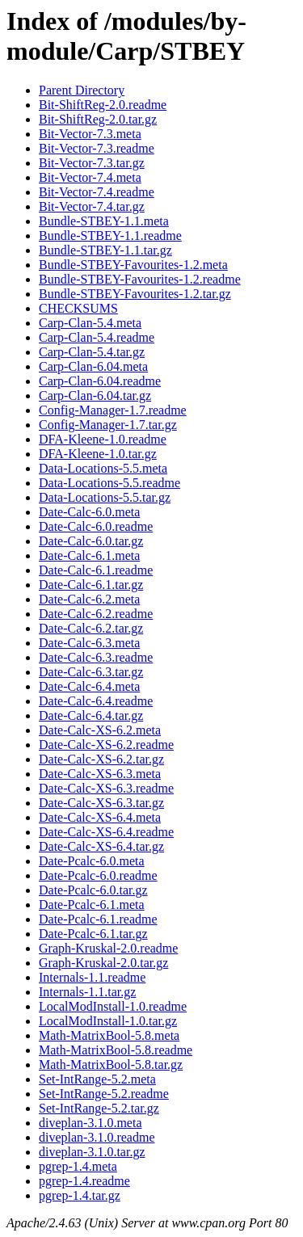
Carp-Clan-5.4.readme (96, 337)
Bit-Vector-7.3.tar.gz (92, 163)
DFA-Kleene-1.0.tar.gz (98, 454)
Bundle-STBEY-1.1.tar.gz (105, 250)
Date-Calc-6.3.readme (96, 657)
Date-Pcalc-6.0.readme (98, 875)
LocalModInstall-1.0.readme (113, 1006)
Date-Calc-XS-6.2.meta (100, 730)
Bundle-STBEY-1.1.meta (104, 221)
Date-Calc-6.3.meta (89, 643)
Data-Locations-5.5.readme (109, 483)
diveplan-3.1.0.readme (97, 1137)
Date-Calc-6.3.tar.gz (91, 672)
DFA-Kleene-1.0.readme (102, 439)
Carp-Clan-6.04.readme (100, 381)
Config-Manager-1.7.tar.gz (108, 424)
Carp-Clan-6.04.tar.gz (95, 395)
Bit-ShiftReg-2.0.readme (102, 104)
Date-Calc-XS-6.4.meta (100, 817)
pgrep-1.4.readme (84, 1181)
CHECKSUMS (78, 308)
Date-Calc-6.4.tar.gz (91, 715)
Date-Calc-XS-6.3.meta (100, 773)
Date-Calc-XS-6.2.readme (106, 744)
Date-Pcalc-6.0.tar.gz (93, 890)
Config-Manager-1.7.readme (113, 410)
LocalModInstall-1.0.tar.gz (108, 1021)
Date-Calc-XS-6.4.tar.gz (101, 846)
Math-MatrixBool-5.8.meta (109, 1035)
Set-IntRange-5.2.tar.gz (99, 1108)
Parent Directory (81, 90)
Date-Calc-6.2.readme (96, 614)
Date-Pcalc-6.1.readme (98, 919)
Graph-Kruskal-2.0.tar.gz (103, 963)
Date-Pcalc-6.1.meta (92, 904)
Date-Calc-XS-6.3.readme (106, 788)
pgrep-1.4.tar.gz (79, 1195)
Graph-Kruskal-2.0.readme (108, 948)
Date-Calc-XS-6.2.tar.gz (101, 759)
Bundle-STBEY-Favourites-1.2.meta (133, 264)
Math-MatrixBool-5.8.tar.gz (111, 1064)
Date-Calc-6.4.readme (96, 701)
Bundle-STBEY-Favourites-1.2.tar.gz (135, 294)
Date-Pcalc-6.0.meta (92, 861)
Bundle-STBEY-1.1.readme (110, 235)
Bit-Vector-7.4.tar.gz (92, 206)
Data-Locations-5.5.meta (103, 468)
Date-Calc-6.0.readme (96, 526)
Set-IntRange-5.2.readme (104, 1093)
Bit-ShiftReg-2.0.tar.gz (98, 119)
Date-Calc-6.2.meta (89, 599)
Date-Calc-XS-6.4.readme (106, 832)
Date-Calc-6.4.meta (89, 686)
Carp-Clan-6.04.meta (93, 366)
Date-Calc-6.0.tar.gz (91, 541)
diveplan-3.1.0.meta (90, 1123)
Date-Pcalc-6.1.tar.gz (93, 933)
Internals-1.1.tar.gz (87, 992)
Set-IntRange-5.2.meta (97, 1079)
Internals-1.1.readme (92, 977)
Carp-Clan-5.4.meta (90, 323)
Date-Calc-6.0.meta (89, 512)
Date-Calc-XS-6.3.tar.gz (101, 803)
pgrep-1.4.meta (78, 1166)
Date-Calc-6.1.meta (89, 555)
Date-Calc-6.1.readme (96, 570)
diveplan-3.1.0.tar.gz (92, 1152)
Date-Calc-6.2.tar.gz (91, 628)
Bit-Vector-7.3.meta (90, 134)
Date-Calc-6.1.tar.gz (91, 584)
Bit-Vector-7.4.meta (90, 177)
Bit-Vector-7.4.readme (96, 192)
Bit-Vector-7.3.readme (96, 148)
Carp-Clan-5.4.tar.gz (92, 352)
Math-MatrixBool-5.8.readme (115, 1050)
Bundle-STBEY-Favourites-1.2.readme (140, 279)
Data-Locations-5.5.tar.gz (104, 497)
